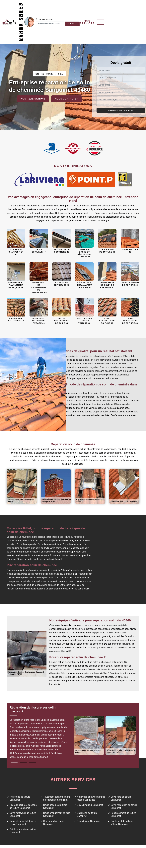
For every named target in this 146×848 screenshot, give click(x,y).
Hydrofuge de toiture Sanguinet (20, 776)
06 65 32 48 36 (47, 16)
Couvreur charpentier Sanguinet (54, 800)
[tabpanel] (41, 711)
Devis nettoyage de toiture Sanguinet (23, 792)
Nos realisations (33, 76)
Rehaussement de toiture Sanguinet (123, 792)
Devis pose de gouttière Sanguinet (55, 784)
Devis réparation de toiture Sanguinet (124, 784)
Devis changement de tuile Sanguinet (56, 792)
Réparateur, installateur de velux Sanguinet (23, 800)
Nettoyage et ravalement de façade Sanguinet (91, 776)
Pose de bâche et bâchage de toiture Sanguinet (23, 784)
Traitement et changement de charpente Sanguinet (56, 776)
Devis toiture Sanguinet (89, 799)
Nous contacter (66, 76)
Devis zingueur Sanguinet (90, 782)
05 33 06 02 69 (47, 6)
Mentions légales (86, 841)
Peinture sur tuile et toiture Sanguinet (23, 808)
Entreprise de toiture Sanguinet (87, 792)
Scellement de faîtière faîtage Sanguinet (122, 800)
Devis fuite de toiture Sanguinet (121, 776)
